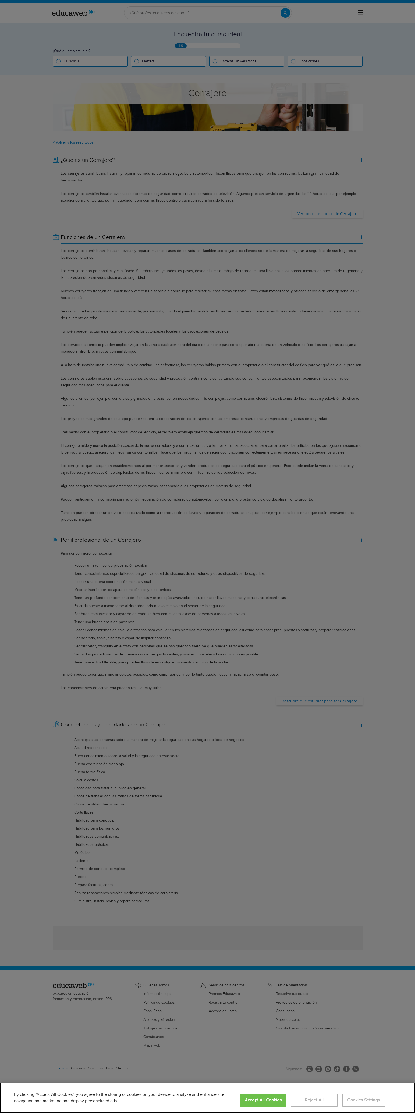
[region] (207, 1098)
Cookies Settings (363, 1100)
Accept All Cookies (263, 1100)
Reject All (314, 1100)
